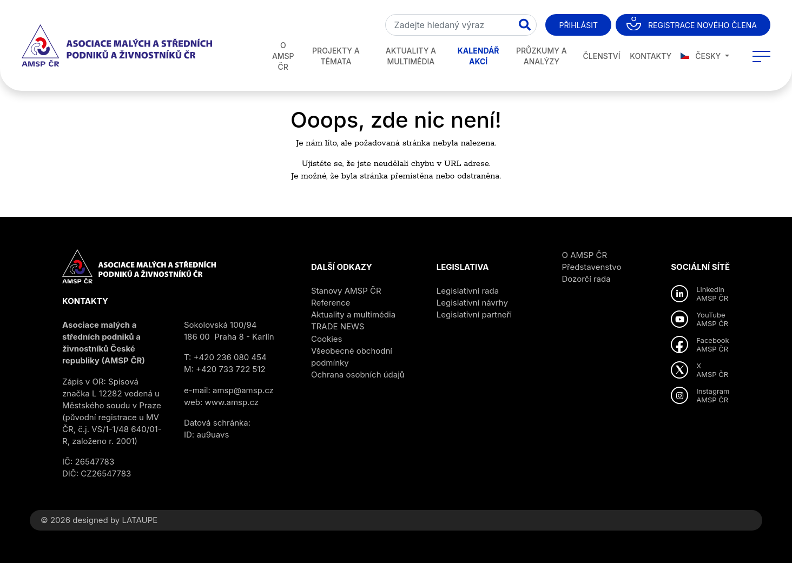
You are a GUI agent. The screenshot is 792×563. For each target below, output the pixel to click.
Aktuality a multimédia (411, 56)
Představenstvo (592, 267)
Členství (602, 56)
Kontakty (650, 56)
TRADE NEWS (337, 326)
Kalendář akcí (478, 56)
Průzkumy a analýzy (541, 56)
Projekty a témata (336, 56)
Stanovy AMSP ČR (346, 291)
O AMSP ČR (283, 56)
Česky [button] (702, 56)
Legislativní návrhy (472, 302)
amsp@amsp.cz (243, 390)
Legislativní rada (468, 291)
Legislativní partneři (474, 314)
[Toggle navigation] (761, 56)
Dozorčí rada (586, 279)
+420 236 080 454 (230, 357)
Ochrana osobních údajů (358, 374)
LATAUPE (139, 520)
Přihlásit (578, 25)
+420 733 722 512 (231, 369)
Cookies (326, 339)
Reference (330, 302)
